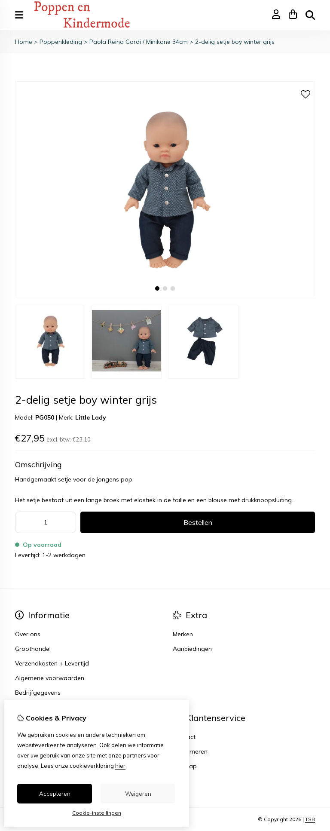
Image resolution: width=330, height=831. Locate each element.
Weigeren (138, 793)
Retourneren (190, 751)
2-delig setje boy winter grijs (235, 42)
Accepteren (54, 793)
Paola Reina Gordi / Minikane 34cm (138, 42)
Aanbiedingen (192, 649)
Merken (183, 634)
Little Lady (90, 417)
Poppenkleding (61, 42)
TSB (310, 819)
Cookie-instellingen (96, 813)
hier (120, 765)
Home (23, 42)
